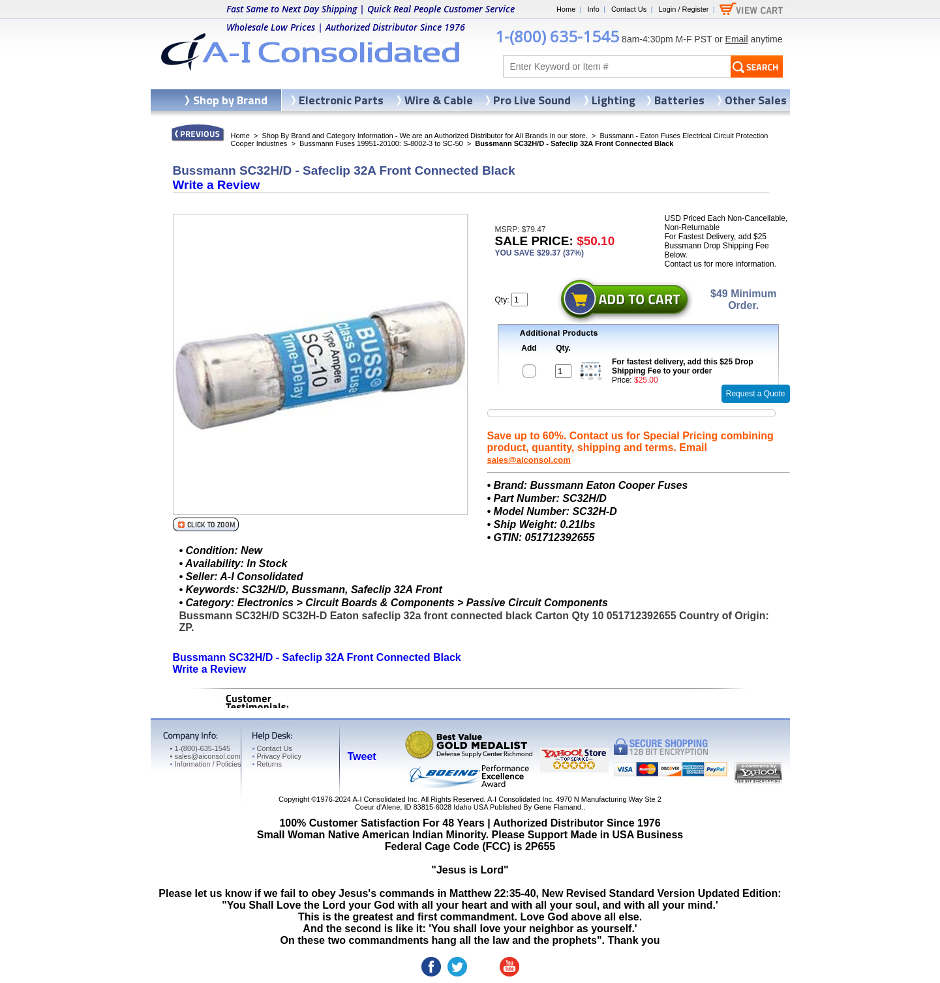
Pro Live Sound (532, 100)
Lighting (613, 100)
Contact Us (628, 9)
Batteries (679, 100)
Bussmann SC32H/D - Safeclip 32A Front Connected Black (317, 657)
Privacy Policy (276, 756)
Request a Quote (755, 393)
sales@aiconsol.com (529, 460)
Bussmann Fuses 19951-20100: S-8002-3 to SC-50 (381, 143)
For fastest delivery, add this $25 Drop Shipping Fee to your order (682, 366)
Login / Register (683, 9)
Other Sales (756, 100)
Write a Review (216, 185)
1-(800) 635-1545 (557, 36)
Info (593, 9)
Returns (267, 764)
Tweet (362, 756)
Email (736, 39)
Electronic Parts (341, 100)
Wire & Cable (438, 100)
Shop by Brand (230, 100)
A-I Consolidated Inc (384, 799)
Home (565, 9)
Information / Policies (205, 764)
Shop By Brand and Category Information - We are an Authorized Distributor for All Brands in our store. (425, 135)
